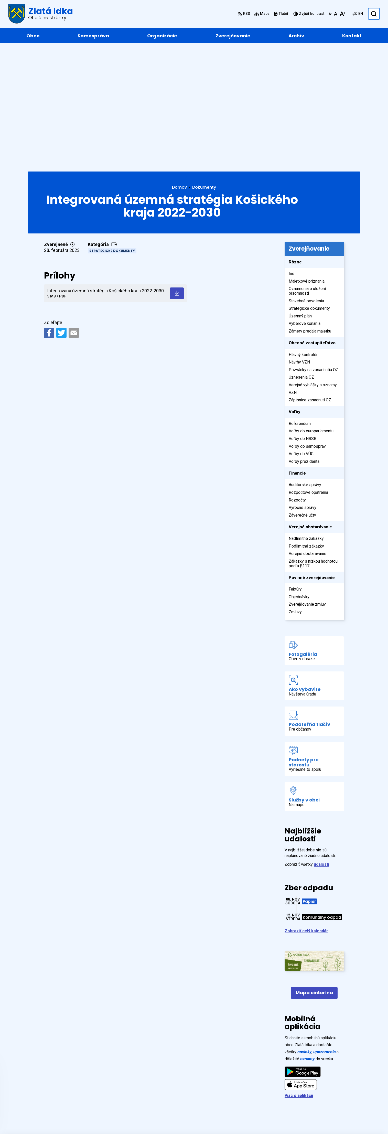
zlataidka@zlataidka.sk (338, 1086)
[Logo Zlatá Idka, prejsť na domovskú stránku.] (40, 14)
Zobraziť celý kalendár (306, 810)
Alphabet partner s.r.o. (97, 1120)
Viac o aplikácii (299, 975)
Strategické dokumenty (112, 130)
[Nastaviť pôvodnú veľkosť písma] (335, 13)
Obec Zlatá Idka (169, 1120)
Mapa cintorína (314, 872)
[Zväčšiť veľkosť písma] (342, 13)
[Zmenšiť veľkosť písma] (330, 13)
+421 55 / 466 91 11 (334, 1080)
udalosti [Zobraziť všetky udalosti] (321, 744)
